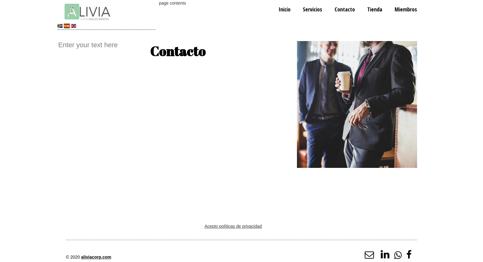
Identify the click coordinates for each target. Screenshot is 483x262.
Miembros (406, 9)
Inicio (284, 9)
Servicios (312, 9)
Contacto (345, 9)
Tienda (374, 9)
